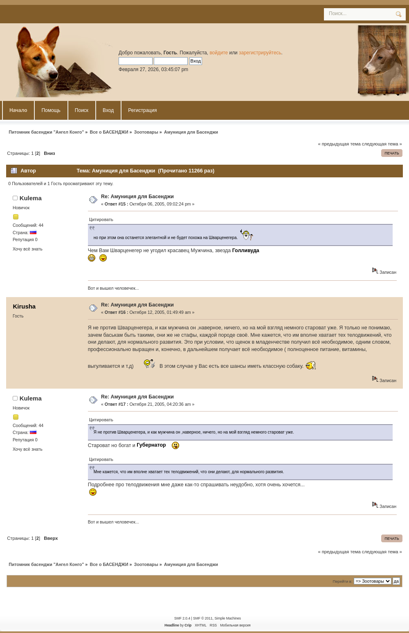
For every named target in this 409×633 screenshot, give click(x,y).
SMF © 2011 (203, 618)
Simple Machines (227, 618)
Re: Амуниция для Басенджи (137, 196)
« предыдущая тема (339, 143)
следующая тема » (382, 143)
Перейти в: (342, 581)
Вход (108, 110)
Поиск (81, 110)
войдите (218, 53)
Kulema (31, 198)
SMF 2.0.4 (182, 618)
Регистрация (142, 110)
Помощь (50, 110)
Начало (18, 110)
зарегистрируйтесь (260, 53)
